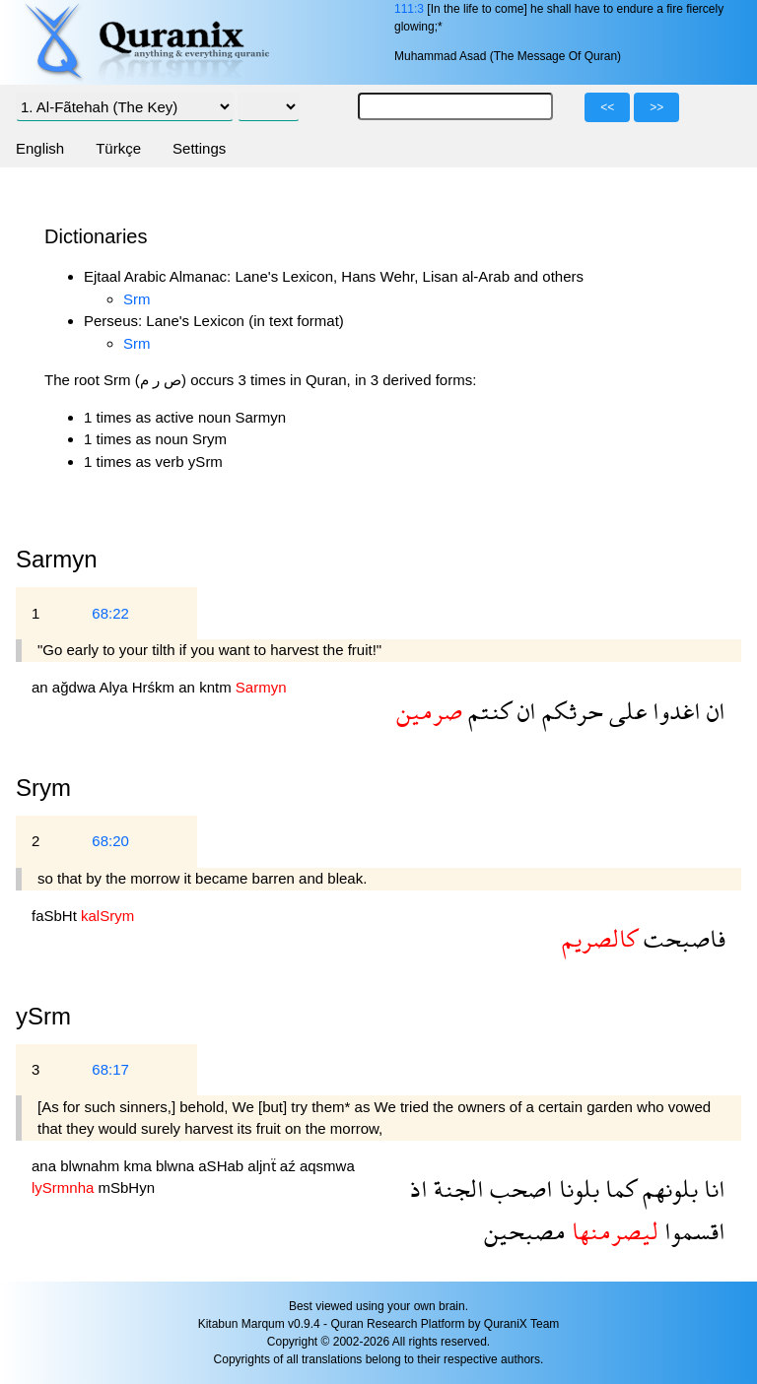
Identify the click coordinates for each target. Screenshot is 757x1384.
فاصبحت (681, 938)
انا (711, 1188)
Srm (137, 299)
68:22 (110, 613)
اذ (419, 1188)
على (625, 711)
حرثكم (569, 711)
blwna (177, 1165)
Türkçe (118, 148)
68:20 (110, 840)
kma (139, 1165)
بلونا (576, 1188)
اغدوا (674, 711)
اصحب (518, 1188)
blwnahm (91, 1165)
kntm (217, 687)
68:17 (110, 1069)
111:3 (409, 9)
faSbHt (56, 915)
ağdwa (76, 687)
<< (607, 107)
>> (656, 107)
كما (618, 1188)
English (40, 148)
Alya (115, 687)
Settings (199, 148)
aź (290, 1165)
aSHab (222, 1165)
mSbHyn (127, 1187)
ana (46, 1165)
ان (713, 711)
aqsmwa (327, 1165)
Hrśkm (155, 687)
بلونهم (667, 1188)
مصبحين (525, 1231)
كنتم (487, 711)
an (42, 687)
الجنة (456, 1188)
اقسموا (691, 1231)
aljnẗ (263, 1165)
